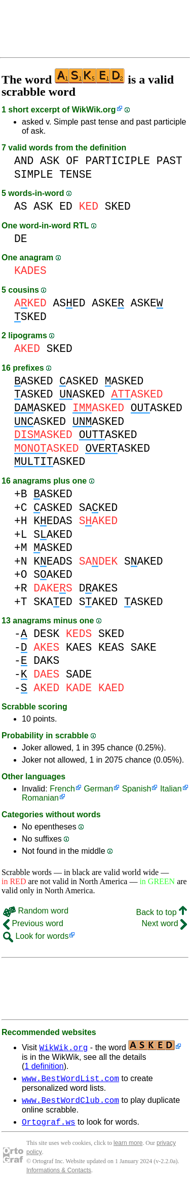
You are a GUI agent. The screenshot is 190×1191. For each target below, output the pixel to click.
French (62, 788)
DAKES (98, 588)
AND (23, 160)
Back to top (161, 912)
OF (72, 160)
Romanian (40, 797)
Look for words (35, 936)
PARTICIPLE (117, 160)
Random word (35, 910)
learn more (127, 1147)
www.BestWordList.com (70, 1079)
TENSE (75, 174)
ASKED (33, 381)
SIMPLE (33, 174)
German (98, 788)
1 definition (43, 1066)
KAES (79, 647)
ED (65, 206)
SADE (79, 674)
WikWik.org (94, 109)
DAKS (46, 660)
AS (20, 206)
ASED (69, 303)
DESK (46, 633)
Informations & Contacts (58, 1174)
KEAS (111, 647)
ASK (49, 160)
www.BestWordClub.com (70, 1102)
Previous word (33, 923)
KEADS (52, 561)
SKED (118, 206)
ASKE (108, 303)
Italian (171, 788)
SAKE (144, 647)
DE (20, 238)
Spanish (136, 788)
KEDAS (52, 520)
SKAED (52, 601)
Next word (164, 923)
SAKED (98, 507)
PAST (169, 160)
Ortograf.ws (48, 1126)
